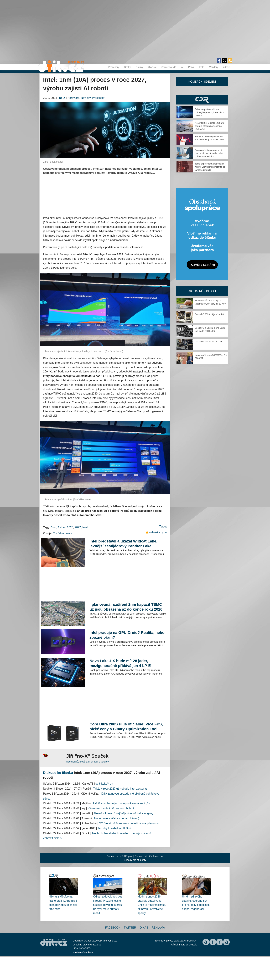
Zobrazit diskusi (52, 838)
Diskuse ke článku (58, 773)
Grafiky (139, 67)
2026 (70, 527)
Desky (127, 67)
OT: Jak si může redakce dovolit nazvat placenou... (130, 823)
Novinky (86, 97)
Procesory (113, 67)
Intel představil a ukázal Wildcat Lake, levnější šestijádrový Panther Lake (123, 543)
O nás (144, 927)
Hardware (73, 97)
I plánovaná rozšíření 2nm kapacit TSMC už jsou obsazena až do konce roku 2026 (126, 606)
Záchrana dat (156, 856)
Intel (84, 527)
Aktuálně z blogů (202, 291)
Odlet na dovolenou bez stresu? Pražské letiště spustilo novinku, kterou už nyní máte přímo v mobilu (107, 905)
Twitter (130, 927)
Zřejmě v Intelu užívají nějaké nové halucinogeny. (124, 813)
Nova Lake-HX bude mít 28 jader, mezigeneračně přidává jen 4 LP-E (120, 663)
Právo (191, 67)
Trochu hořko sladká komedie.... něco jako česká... (123, 833)
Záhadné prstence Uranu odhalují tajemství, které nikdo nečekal (209, 112)
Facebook (112, 927)
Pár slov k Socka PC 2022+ (208, 341)
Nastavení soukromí (83, 952)
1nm (53, 527)
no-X (62, 97)
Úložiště (152, 67)
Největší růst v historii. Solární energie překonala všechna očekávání (209, 126)
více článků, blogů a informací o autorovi (87, 761)
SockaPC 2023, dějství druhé (209, 314)
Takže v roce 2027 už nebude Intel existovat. (120, 788)
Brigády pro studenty (135, 860)
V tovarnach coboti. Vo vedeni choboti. (111, 808)
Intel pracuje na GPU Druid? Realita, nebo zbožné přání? (127, 635)
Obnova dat (141, 856)
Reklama (158, 927)
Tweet (163, 526)
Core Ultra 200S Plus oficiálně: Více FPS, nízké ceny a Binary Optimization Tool (126, 726)
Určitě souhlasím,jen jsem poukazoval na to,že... (122, 803)
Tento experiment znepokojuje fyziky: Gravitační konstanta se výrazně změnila (210, 166)
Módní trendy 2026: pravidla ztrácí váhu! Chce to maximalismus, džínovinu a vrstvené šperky (152, 905)
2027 (78, 527)
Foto (201, 67)
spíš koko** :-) (104, 783)
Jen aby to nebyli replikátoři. (115, 828)
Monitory (213, 67)
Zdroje (226, 67)
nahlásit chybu (158, 532)
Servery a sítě (168, 67)
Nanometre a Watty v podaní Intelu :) (116, 818)
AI (182, 67)
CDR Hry (202, 99)
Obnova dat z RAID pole (120, 856)
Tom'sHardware (62, 533)
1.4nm (61, 527)
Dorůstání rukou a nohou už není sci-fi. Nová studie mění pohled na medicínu (209, 153)
